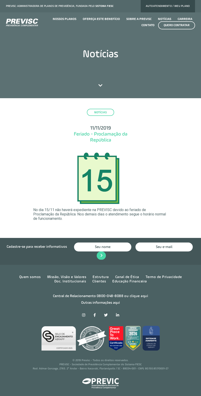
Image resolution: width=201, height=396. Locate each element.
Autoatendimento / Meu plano (168, 6)
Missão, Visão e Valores (66, 277)
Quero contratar (177, 25)
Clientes (99, 281)
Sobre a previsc (138, 19)
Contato (147, 25)
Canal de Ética (127, 277)
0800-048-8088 (110, 296)
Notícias (164, 19)
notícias (100, 112)
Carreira (185, 19)
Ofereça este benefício (101, 19)
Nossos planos (64, 19)
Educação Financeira (129, 281)
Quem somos (30, 277)
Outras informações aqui (100, 303)
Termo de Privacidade (164, 277)
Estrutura (101, 277)
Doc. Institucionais (70, 281)
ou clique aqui (136, 296)
